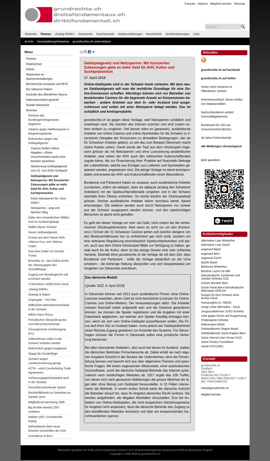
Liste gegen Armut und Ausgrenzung (224, 315)
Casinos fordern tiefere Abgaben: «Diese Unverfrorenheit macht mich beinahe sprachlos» (48, 155)
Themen (45, 34)
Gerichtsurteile (105, 34)
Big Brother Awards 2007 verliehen (44, 409)
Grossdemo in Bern (40, 436)
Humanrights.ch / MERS (216, 302)
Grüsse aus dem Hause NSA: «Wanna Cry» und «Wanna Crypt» (46, 242)
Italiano (203, 3)
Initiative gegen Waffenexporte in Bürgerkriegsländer (48, 131)
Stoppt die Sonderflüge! (43, 353)
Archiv (29, 41)
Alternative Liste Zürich (215, 244)
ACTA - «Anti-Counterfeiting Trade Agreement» (49, 370)
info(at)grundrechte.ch (215, 388)
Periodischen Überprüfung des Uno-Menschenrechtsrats (47, 322)
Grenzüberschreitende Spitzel (46, 387)
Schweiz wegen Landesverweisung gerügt (44, 361)
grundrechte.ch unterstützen (92, 41)
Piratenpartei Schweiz (214, 320)
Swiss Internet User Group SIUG (221, 337)
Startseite (31, 34)
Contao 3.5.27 (126, 450)
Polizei (30, 69)
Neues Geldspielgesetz (42, 232)
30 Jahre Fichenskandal (216, 137)
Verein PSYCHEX (212, 346)
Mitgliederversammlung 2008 (46, 402)
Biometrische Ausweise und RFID (47, 84)
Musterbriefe (154, 34)
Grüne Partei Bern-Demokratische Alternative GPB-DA (222, 289)
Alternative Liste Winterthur (218, 240)
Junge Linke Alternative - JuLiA (220, 306)
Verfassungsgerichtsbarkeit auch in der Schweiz (48, 380)
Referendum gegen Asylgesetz (47, 348)
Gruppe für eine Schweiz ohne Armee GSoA (220, 296)
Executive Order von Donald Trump (46, 253)
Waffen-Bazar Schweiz (42, 227)
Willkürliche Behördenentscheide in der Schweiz (48, 307)
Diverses (31, 110)
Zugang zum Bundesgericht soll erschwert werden (48, 276)
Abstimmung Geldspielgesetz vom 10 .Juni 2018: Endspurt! (49, 168)
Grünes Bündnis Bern (214, 283)
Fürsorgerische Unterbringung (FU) (47, 331)
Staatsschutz (34, 64)
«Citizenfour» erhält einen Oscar (48, 284)
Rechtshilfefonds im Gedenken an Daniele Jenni (49, 394)
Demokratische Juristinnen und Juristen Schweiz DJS (220, 277)
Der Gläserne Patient (39, 89)
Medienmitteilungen (130, 34)
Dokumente (85, 34)
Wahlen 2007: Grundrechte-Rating (45, 419)
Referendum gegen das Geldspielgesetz (43, 141)
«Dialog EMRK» (65, 34)
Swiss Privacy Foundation (217, 341)
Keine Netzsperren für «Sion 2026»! (48, 200)
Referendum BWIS (213, 324)
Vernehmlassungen (177, 34)
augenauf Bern (210, 253)
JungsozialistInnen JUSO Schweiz (222, 311)
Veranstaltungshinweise (53, 41)
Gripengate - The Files (42, 299)
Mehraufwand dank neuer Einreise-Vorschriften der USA (47, 428)
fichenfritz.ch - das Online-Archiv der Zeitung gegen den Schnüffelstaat (48, 265)
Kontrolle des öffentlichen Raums (46, 94)
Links (196, 34)
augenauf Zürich (211, 258)
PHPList (183, 450)
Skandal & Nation (39, 294)
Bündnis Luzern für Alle (215, 271)
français (190, 3)
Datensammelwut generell (42, 99)
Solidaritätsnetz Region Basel (219, 328)
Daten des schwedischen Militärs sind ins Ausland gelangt (48, 219)
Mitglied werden (221, 3)
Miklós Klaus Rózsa (40, 314)
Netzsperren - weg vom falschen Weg (45, 210)
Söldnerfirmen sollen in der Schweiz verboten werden (45, 341)
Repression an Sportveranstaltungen (39, 76)
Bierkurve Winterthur (214, 266)
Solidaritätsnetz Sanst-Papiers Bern (223, 333)
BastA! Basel (209, 262)
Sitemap (239, 3)
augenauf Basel (211, 249)
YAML (90, 450)
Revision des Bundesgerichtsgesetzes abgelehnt (43, 120)
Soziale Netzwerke (37, 105)
